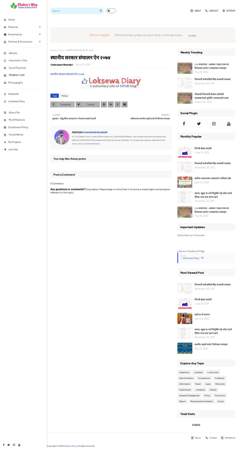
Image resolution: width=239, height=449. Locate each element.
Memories (220, 383)
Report (182, 401)
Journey (11, 149)
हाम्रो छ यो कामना (202, 314)
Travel (198, 383)
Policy (61, 50)
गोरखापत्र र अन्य (14, 75)
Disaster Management (189, 395)
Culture (213, 389)
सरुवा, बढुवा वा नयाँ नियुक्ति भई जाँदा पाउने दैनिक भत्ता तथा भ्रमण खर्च (213, 195)
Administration (186, 378)
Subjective (184, 372)
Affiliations (228, 437)
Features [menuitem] (11, 26)
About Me (12, 112)
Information (184, 383)
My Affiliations (14, 119)
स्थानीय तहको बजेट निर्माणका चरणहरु (211, 344)
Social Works (13, 134)
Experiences (185, 389)
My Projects (12, 142)
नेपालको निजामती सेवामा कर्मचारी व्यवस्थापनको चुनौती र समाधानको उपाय (212, 96)
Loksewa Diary (14, 101)
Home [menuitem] (9, 19)
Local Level (212, 372)
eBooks (10, 53)
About (195, 10)
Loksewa (198, 372)
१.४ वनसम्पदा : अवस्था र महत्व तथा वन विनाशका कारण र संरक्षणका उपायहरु (212, 66)
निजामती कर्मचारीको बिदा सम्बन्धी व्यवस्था (213, 79)
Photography (13, 82)
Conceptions (204, 378)
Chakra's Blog (70, 446)
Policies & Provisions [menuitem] (18, 41)
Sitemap (228, 10)
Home (53, 50)
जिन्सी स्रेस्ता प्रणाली (203, 148)
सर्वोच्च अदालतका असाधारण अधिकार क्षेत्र (213, 178)
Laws (208, 383)
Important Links (15, 60)
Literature (200, 389)
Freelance (219, 378)
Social (221, 401)
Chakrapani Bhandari (62, 64)
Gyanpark (11, 93)
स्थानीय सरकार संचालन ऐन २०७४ (67, 74)
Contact (211, 10)
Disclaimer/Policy (16, 127)
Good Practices (15, 67)
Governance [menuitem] (13, 34)
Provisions (220, 395)
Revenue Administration (201, 401)
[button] (111, 10)
